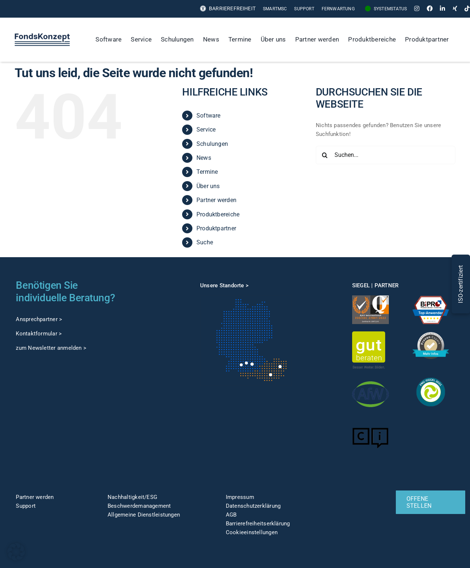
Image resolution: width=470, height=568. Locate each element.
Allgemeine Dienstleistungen (144, 514)
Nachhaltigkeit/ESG (132, 497)
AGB (231, 514)
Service (206, 129)
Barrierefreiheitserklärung (258, 523)
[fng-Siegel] (430, 376)
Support (26, 506)
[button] (16, 552)
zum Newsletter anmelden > (51, 348)
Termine (207, 171)
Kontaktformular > (39, 333)
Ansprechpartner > (39, 319)
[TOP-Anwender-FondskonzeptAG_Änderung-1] (430, 298)
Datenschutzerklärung (253, 506)
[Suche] (461, 39)
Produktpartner (216, 228)
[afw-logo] (370, 378)
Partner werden (216, 200)
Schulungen (212, 143)
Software (208, 115)
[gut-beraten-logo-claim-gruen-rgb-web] (368, 334)
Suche (204, 242)
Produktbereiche (217, 214)
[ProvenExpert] (430, 334)
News (203, 157)
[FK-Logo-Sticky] (42, 36)
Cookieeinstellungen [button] (252, 532)
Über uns (208, 186)
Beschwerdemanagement (139, 506)
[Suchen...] (385, 155)
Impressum (240, 497)
